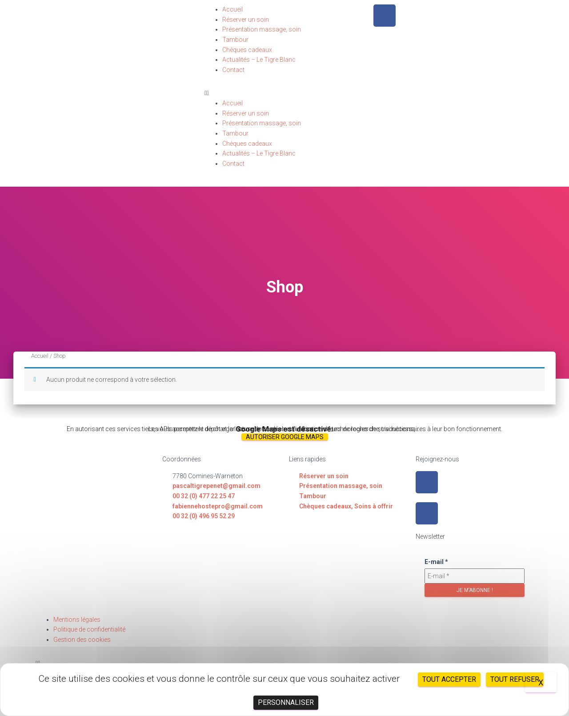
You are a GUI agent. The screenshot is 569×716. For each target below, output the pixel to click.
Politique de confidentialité (89, 629)
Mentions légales (76, 619)
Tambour (235, 39)
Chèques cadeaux (247, 49)
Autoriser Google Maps (285, 436)
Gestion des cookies (82, 639)
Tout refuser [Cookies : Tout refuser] (514, 679)
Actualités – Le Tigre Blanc (259, 59)
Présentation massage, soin (261, 29)
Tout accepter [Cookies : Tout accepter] (449, 679)
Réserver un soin (245, 19)
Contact (233, 69)
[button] (284, 93)
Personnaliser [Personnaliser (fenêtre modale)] (286, 702)
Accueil (232, 9)
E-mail (436, 561)
